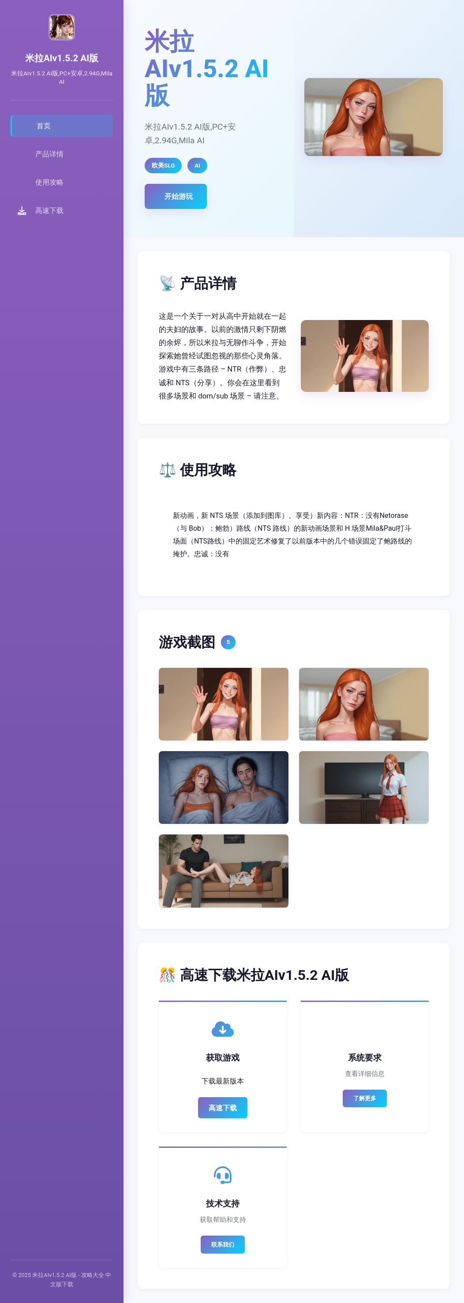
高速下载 (223, 1108)
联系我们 (222, 1244)
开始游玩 (179, 196)
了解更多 (364, 1098)
